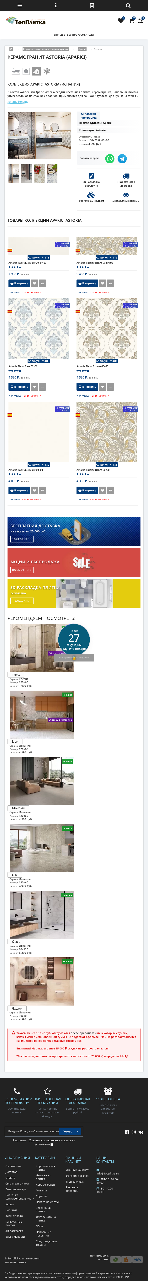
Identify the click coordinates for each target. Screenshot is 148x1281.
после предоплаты (84, 1033)
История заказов (77, 1176)
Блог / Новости (15, 1236)
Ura (15, 875)
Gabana (17, 1008)
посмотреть (22, 570)
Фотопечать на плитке (46, 1218)
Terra (16, 674)
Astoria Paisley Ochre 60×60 (93, 470)
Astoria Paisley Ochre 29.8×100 (95, 262)
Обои (39, 1226)
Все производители (80, 34)
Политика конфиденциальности (19, 1196)
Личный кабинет (77, 1170)
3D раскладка (14, 1231)
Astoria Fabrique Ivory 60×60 (25, 470)
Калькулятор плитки (13, 1223)
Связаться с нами (17, 1183)
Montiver (18, 808)
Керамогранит (45, 1184)
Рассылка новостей (72, 1189)
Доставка (11, 1172)
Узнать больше (18, 101)
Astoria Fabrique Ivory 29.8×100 (27, 262)
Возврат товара (15, 1189)
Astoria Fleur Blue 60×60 (22, 366)
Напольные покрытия (43, 1233)
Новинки (11, 1210)
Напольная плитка (43, 1177)
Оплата (10, 1177)
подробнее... (22, 539)
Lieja (15, 741)
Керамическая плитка (45, 1167)
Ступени (41, 1196)
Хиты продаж (14, 1216)
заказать (22, 600)
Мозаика (41, 1190)
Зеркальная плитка (43, 1209)
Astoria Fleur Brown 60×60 (92, 366)
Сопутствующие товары (46, 1243)
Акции (9, 1204)
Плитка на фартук (47, 1202)
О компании (13, 1166)
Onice (16, 941)
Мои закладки (75, 1181)
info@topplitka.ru (108, 1172)
